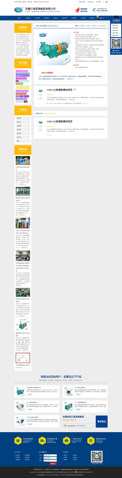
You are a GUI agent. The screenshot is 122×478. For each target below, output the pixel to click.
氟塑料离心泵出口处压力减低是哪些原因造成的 (87, 57)
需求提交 (101, 421)
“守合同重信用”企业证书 (22, 365)
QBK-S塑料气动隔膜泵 (80, 387)
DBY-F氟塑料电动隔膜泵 (81, 51)
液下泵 (19, 137)
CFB (17, 96)
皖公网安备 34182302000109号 (83, 472)
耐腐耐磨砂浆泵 (65, 469)
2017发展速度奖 (24, 81)
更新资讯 (23, 149)
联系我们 (92, 18)
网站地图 (98, 1)
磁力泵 (19, 118)
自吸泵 (19, 126)
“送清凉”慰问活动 (21, 78)
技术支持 (74, 475)
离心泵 (19, 122)
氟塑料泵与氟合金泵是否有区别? (83, 38)
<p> (17, 81)
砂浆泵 (19, 129)
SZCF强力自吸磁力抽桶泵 (32, 417)
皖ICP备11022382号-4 (69, 472)
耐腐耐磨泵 (79, 103)
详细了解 (30, 394)
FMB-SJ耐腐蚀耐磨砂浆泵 (80, 402)
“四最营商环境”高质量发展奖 (22, 74)
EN (104, 1)
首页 (19, 18)
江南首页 (88, 25)
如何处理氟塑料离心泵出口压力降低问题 (85, 61)
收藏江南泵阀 (82, 1)
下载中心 (101, 18)
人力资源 (83, 18)
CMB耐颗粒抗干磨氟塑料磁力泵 (33, 387)
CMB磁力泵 (19, 101)
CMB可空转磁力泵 (21, 99)
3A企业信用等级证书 (22, 91)
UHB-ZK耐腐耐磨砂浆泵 (81, 67)
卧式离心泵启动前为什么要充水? (83, 49)
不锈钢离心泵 (47, 469)
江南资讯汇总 (91, 1)
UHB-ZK (51, 103)
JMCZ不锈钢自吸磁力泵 (31, 402)
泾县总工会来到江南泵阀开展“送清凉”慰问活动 (87, 41)
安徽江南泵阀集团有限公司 (18, 9)
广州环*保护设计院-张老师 (82, 55)
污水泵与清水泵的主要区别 (82, 36)
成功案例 (46, 18)
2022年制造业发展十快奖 (22, 87)
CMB (21, 96)
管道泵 (19, 133)
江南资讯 (73, 18)
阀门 (18, 141)
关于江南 (37, 18)
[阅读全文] (22, 184)
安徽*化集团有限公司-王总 (82, 53)
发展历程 (27, 455)
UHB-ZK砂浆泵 (102, 25)
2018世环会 (19, 83)
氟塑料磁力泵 (39, 469)
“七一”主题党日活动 (21, 71)
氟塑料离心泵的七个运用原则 (83, 34)
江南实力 (55, 18)
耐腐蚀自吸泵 (55, 469)
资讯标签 (94, 25)
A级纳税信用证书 (21, 93)
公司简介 (17, 455)
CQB (25, 101)
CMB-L (26, 96)
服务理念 (64, 18)
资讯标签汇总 (80, 475)
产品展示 (28, 18)
